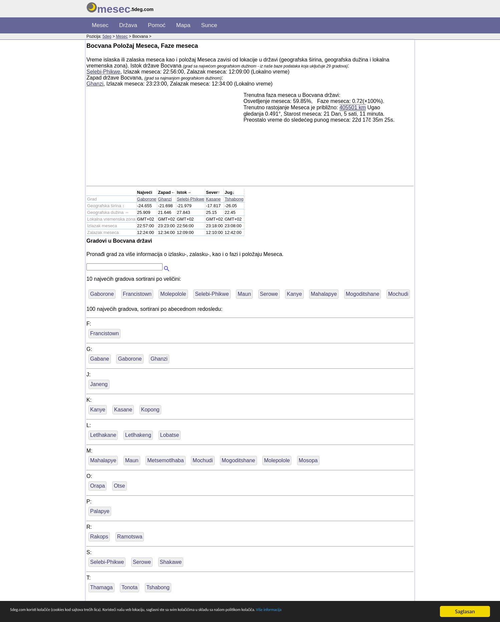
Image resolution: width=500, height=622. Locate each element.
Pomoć (157, 25)
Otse (119, 486)
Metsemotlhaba (165, 460)
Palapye (99, 511)
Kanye (294, 294)
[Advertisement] (164, 139)
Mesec (100, 25)
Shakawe (171, 562)
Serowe (269, 294)
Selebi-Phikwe (103, 72)
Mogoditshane (363, 294)
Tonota (129, 587)
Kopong (150, 409)
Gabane (99, 359)
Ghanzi (94, 84)
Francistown (137, 294)
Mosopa (308, 460)
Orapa (97, 486)
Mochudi (398, 294)
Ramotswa (130, 536)
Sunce (209, 25)
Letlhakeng (138, 435)
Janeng (99, 384)
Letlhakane (103, 435)
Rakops (99, 536)
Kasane (213, 199)
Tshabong (234, 199)
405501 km (352, 107)
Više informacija (382, 611)
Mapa (183, 25)
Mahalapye (324, 294)
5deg (106, 36)
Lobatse (169, 435)
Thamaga (101, 587)
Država (128, 25)
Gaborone (147, 199)
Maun (244, 294)
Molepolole (173, 294)
